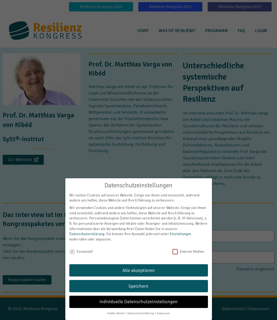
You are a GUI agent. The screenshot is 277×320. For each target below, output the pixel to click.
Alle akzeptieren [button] (138, 265)
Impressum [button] (163, 307)
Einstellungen (180, 228)
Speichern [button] (138, 280)
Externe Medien (188, 245)
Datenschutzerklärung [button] (140, 307)
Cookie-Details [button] (116, 307)
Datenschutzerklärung (86, 228)
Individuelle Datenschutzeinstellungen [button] (138, 296)
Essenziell (81, 245)
